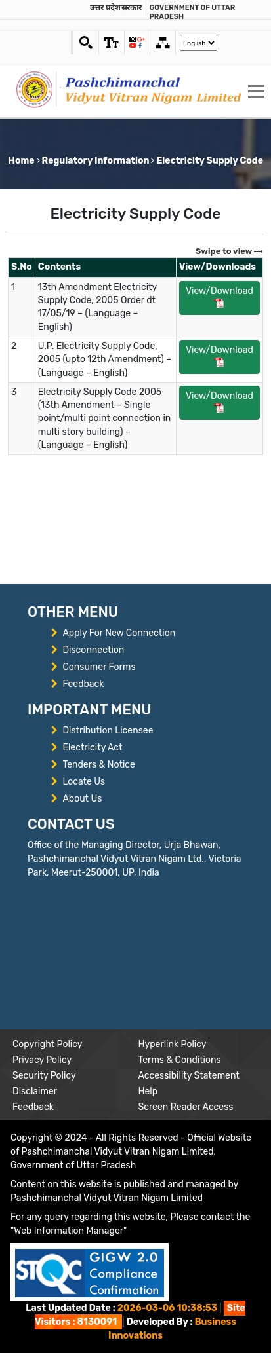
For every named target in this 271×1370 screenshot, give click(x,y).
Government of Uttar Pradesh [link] (193, 12)
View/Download (219, 297)
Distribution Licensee (107, 730)
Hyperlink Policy (172, 1044)
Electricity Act (92, 747)
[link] (111, 42)
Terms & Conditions (179, 1059)
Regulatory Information (96, 160)
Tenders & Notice (98, 764)
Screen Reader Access (186, 1107)
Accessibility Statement (189, 1075)
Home (21, 160)
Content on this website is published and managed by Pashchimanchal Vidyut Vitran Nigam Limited (124, 1191)
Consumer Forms (98, 667)
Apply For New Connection (118, 633)
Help (148, 1091)
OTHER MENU (73, 612)
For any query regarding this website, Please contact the (130, 1224)
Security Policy (44, 1075)
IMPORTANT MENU (90, 709)
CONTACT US (71, 824)
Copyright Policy (47, 1044)
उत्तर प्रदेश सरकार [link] (116, 7)
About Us (82, 798)
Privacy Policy (42, 1059)
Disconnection (93, 650)
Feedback (83, 684)
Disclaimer (34, 1091)
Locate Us (83, 781)
